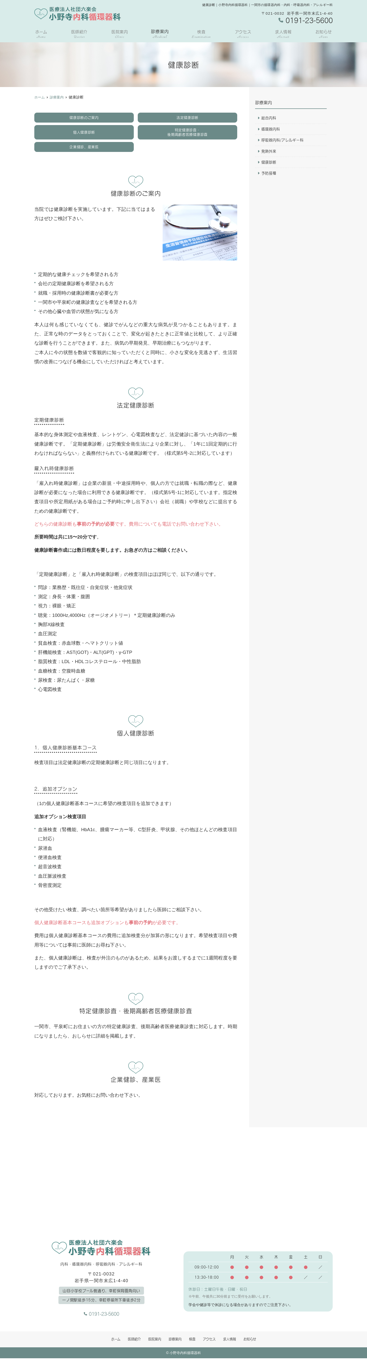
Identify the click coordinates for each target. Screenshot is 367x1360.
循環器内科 (270, 129)
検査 (201, 34)
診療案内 (160, 34)
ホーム (40, 34)
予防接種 (268, 174)
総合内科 (268, 118)
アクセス (243, 34)
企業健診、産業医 (84, 148)
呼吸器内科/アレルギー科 (282, 140)
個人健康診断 (84, 133)
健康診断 (268, 163)
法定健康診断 (187, 117)
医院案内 (119, 34)
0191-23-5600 (101, 1314)
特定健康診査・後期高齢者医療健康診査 (187, 132)
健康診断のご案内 (84, 117)
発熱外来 (268, 151)
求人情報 (283, 34)
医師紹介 (79, 34)
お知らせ (324, 34)
